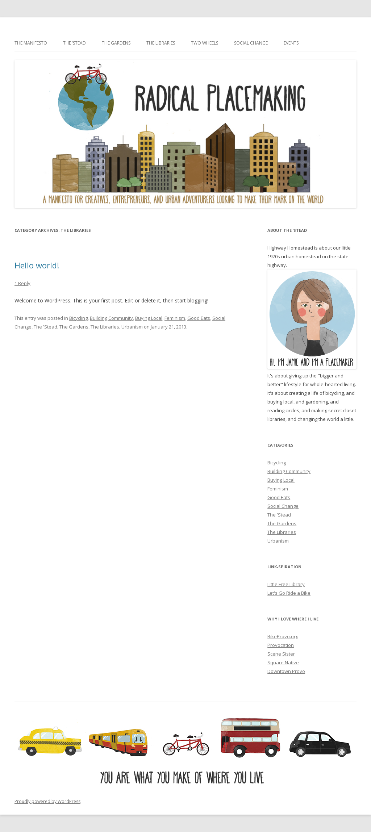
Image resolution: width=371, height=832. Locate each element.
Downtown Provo (286, 671)
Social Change (251, 43)
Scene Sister (281, 654)
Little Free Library (286, 584)
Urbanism (132, 326)
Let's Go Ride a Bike (288, 593)
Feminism (174, 318)
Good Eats (198, 318)
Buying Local (148, 318)
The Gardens (116, 43)
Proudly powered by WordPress (47, 801)
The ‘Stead (74, 43)
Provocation (280, 645)
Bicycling (78, 318)
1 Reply (22, 283)
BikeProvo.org (282, 636)
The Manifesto (30, 43)
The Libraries (160, 43)
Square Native (283, 662)
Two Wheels (204, 43)
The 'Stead (45, 326)
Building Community (111, 318)
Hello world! (36, 265)
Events (291, 43)
